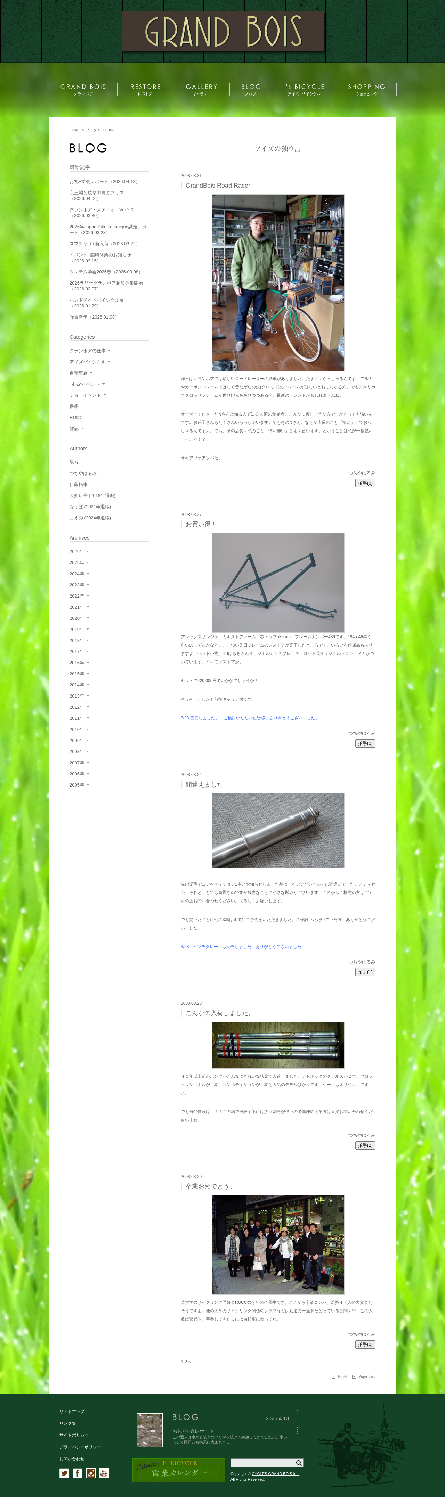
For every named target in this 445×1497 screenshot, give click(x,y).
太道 (263, 414)
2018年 (77, 640)
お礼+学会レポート (193, 1431)
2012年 (77, 707)
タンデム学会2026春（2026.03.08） (106, 271)
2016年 (77, 662)
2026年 (77, 551)
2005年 (77, 785)
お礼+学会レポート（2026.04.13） (105, 181)
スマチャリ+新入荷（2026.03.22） (105, 243)
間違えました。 (207, 784)
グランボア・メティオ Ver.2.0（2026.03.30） (101, 212)
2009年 (77, 740)
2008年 (77, 751)
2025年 (77, 562)
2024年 (77, 573)
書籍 (74, 406)
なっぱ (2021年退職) (90, 506)
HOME (75, 130)
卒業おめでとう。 (211, 1186)
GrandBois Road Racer (218, 185)
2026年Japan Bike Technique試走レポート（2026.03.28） (108, 229)
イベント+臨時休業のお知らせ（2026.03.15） (100, 257)
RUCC (76, 417)
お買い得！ (201, 524)
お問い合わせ (71, 1458)
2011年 (77, 718)
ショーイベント (85, 395)
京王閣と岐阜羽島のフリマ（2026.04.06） (97, 195)
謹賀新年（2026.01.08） (94, 317)
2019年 (77, 629)
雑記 (74, 428)
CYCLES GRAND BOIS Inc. (275, 1474)
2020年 (77, 618)
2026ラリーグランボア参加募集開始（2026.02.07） (106, 285)
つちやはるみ (361, 473)
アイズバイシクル (88, 361)
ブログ (91, 130)
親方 (74, 462)
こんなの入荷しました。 (220, 1013)
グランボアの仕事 (88, 350)
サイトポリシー (74, 1435)
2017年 (77, 651)
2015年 (77, 673)
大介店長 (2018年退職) (92, 495)
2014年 (77, 685)
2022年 (77, 596)
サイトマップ (71, 1411)
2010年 (77, 729)
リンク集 (67, 1423)
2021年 (77, 607)
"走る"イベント (85, 384)
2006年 (77, 773)
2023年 (77, 584)
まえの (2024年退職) (90, 517)
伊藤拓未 (79, 484)
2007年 (77, 762)
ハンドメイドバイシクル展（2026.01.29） (97, 303)
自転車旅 (79, 373)
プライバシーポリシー (80, 1447)
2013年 (77, 696)
